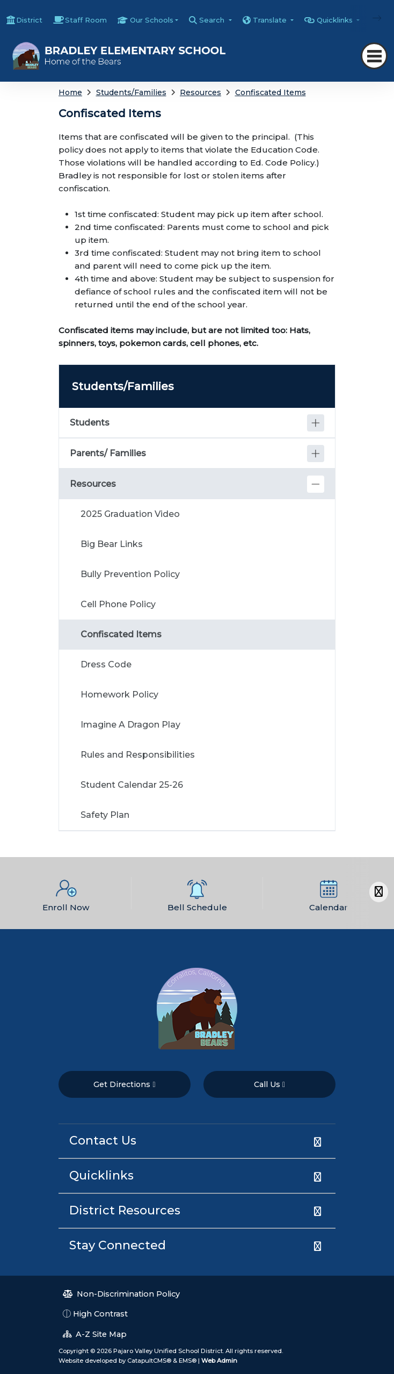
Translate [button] (271, 20)
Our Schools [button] (151, 20)
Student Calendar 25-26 (132, 785)
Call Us (269, 1084)
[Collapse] (315, 484)
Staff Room (86, 20)
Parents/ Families (108, 453)
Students (90, 423)
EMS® (187, 1360)
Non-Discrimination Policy (121, 1294)
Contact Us (102, 1140)
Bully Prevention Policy (130, 574)
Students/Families (131, 92)
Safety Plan (105, 815)
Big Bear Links (112, 544)
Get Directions (124, 1084)
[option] (66, 893)
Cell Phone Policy (118, 604)
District (29, 20)
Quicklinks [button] (336, 20)
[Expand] (315, 422)
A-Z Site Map (95, 1334)
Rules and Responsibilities (138, 755)
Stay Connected (117, 1245)
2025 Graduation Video (130, 514)
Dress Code (106, 664)
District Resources (124, 1210)
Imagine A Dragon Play (130, 725)
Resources (200, 92)
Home (70, 92)
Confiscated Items (270, 92)
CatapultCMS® (149, 1360)
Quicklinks (101, 1175)
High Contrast (100, 1314)
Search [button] (213, 20)
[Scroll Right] (379, 891)
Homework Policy (119, 694)
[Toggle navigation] (374, 56)
